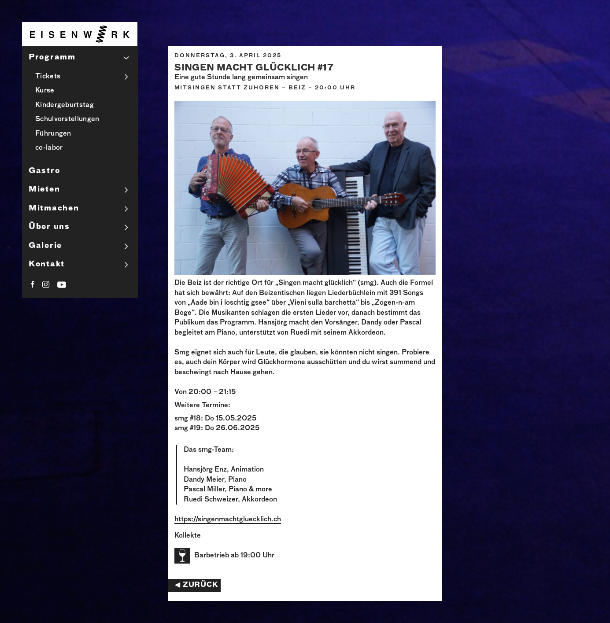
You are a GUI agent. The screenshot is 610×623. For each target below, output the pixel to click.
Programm (52, 57)
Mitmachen (54, 208)
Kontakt (47, 264)
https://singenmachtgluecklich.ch (227, 519)
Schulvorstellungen (67, 119)
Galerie (45, 246)
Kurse (45, 90)
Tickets (47, 76)
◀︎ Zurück (196, 585)
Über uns (49, 227)
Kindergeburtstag (64, 105)
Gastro (44, 171)
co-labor (49, 147)
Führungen (53, 133)
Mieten (44, 189)
